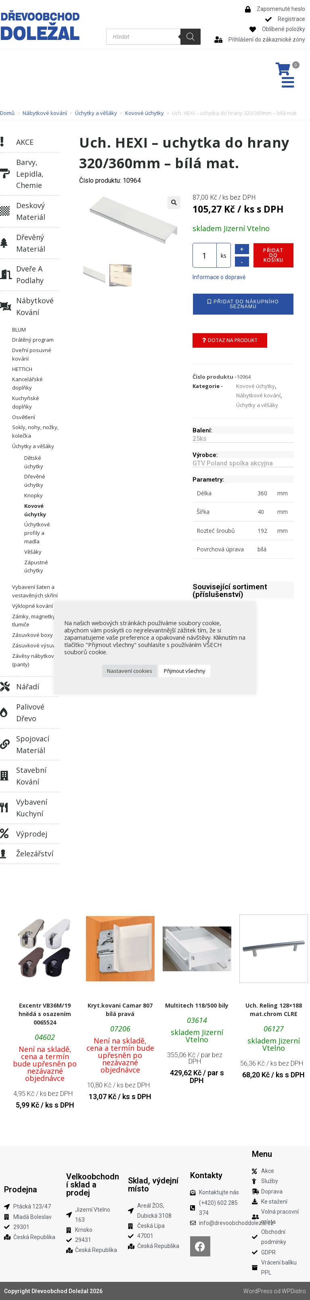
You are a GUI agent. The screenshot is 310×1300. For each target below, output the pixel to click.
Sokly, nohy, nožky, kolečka (35, 431)
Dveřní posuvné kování (31, 354)
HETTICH (22, 369)
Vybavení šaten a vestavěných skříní (35, 591)
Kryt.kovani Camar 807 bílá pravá (120, 1010)
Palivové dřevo (30, 712)
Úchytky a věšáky (96, 113)
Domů (7, 113)
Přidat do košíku (273, 255)
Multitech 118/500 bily (196, 1005)
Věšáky (33, 551)
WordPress (257, 1291)
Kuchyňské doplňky (25, 402)
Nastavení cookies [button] (129, 670)
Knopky (33, 495)
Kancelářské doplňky (27, 383)
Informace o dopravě (219, 277)
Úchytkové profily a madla (37, 533)
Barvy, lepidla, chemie (30, 173)
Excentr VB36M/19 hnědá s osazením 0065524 (45, 1014)
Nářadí (27, 686)
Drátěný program (33, 339)
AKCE (25, 142)
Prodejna (20, 1189)
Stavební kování (31, 776)
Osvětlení (23, 417)
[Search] (190, 37)
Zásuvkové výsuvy (35, 645)
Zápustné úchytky (36, 566)
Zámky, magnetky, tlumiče (34, 620)
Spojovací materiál (32, 744)
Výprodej (31, 834)
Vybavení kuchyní (31, 807)
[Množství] (205, 255)
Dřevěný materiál (30, 243)
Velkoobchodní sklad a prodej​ (92, 1185)
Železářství (34, 853)
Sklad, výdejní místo (153, 1185)
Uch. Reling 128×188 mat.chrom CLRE (273, 1010)
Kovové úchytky (144, 113)
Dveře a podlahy (30, 274)
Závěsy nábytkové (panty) (34, 660)
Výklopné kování (32, 605)
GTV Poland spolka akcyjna (233, 463)
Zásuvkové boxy (32, 635)
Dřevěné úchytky (34, 480)
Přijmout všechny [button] (184, 670)
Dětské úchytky (33, 462)
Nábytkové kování (45, 113)
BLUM (19, 329)
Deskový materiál (30, 211)
